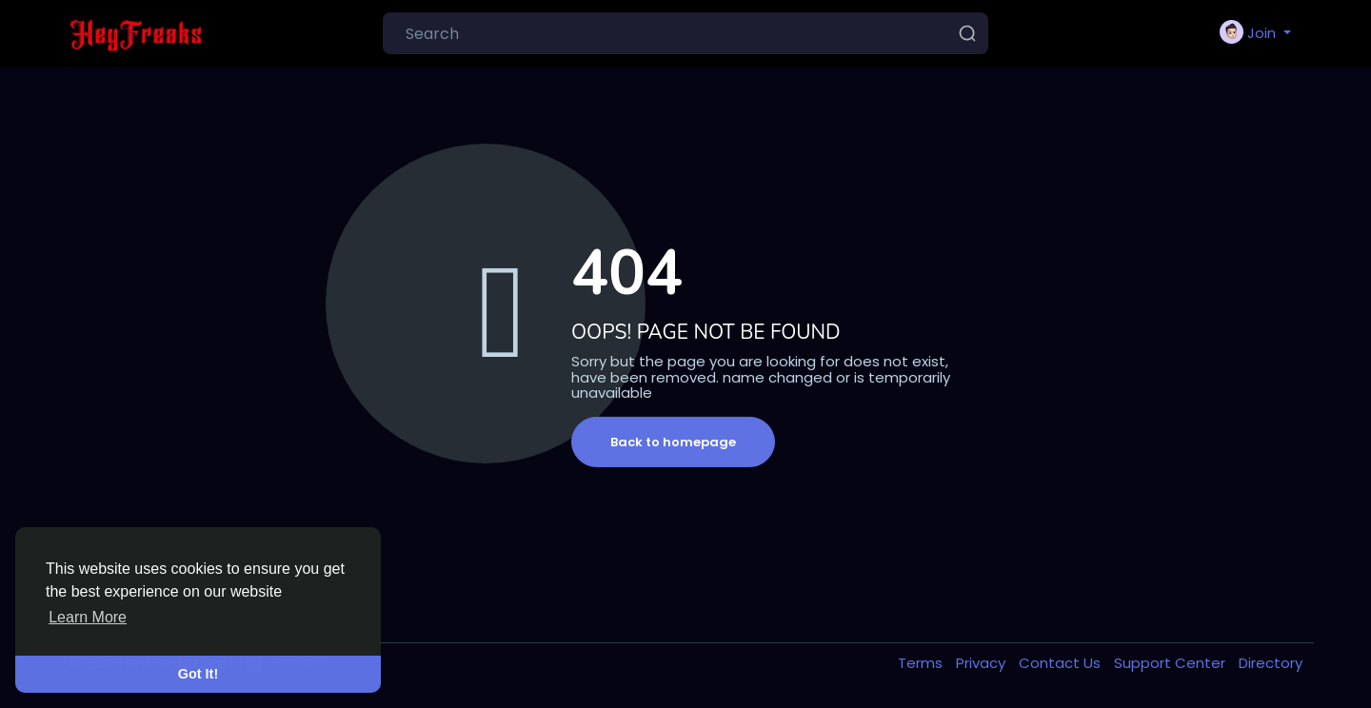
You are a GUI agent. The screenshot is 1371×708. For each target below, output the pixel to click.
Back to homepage (673, 442)
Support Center (1171, 663)
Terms (922, 663)
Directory (1270, 663)
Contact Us (1061, 663)
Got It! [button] (198, 673)
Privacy (982, 663)
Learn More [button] (88, 617)
